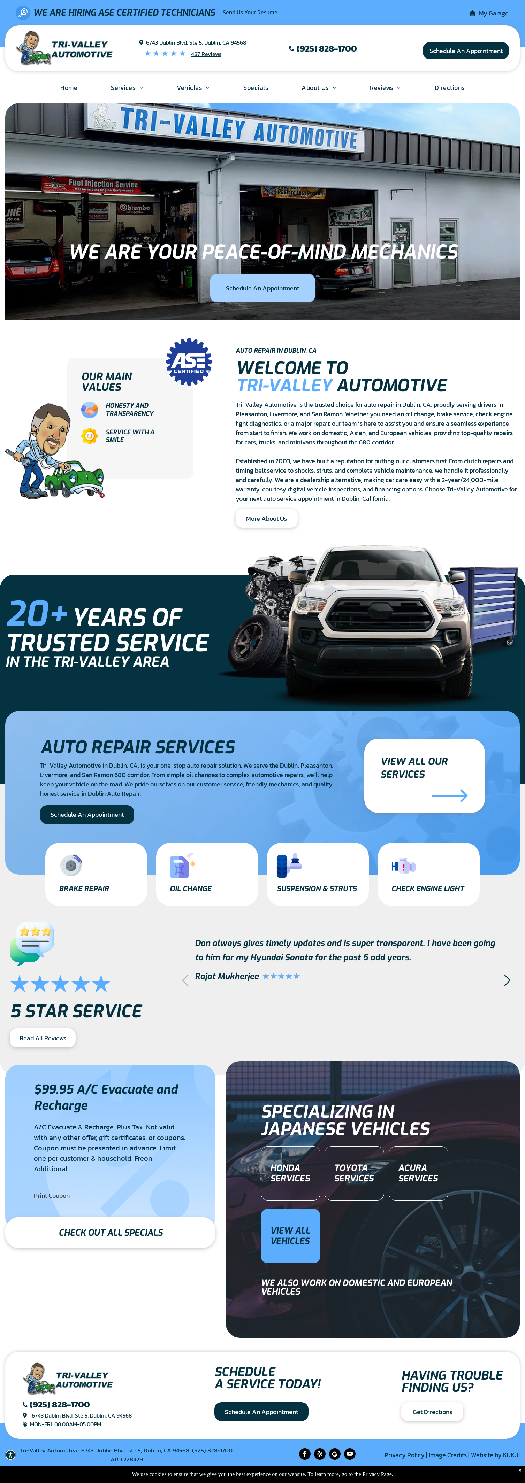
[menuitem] (69, 87)
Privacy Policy (405, 1455)
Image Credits (448, 1455)
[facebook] (305, 1454)
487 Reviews (206, 54)
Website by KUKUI (495, 1455)
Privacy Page (377, 1474)
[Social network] (335, 1454)
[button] (507, 980)
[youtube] (350, 1454)
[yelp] (320, 1454)
